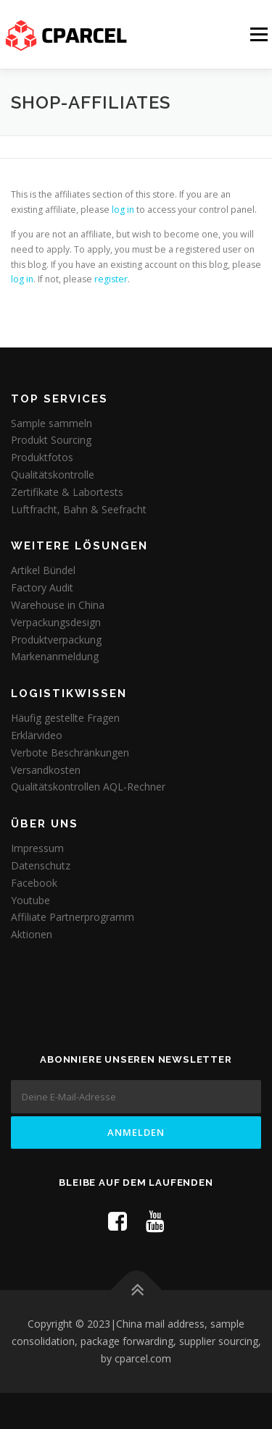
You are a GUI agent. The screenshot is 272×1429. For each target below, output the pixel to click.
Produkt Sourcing (51, 440)
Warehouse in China (57, 605)
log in (123, 209)
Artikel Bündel (43, 570)
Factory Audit (42, 587)
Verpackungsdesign (56, 622)
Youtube (30, 900)
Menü (258, 34)
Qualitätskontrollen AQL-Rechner (88, 786)
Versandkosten (46, 770)
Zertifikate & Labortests (67, 492)
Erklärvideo (36, 735)
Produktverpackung (56, 639)
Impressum (37, 848)
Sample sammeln (51, 423)
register (111, 279)
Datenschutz (40, 865)
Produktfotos (42, 457)
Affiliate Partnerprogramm (72, 917)
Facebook (34, 883)
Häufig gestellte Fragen (65, 718)
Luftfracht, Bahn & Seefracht (79, 509)
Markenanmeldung (55, 656)
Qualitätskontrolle (52, 474)
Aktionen (31, 934)
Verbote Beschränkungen (70, 752)
